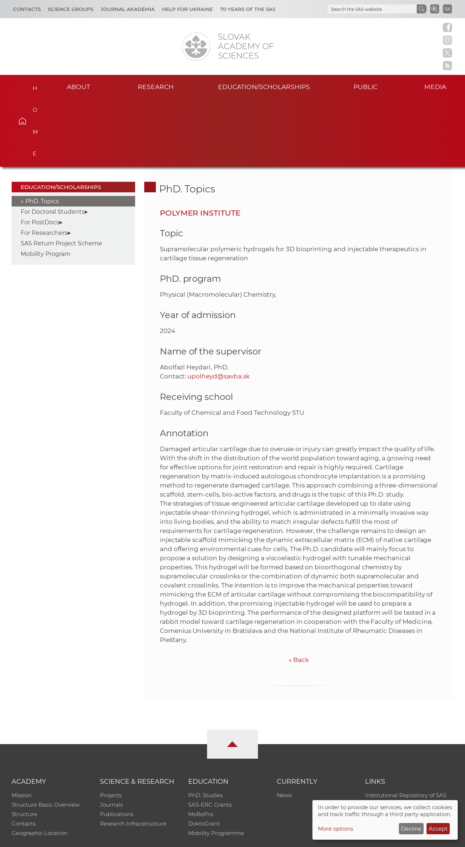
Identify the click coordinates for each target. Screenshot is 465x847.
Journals (111, 736)
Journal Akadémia (128, 9)
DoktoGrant (204, 755)
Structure (24, 746)
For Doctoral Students (53, 143)
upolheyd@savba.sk (218, 308)
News (284, 727)
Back (299, 591)
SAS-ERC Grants (210, 736)
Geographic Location (40, 765)
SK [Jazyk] (447, 9)
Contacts (27, 9)
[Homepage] (196, 46)
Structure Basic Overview (46, 736)
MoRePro (200, 746)
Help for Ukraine (187, 9)
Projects (111, 727)
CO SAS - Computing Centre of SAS (110, 838)
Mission (22, 727)
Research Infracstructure (133, 755)
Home (33, 86)
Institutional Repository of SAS (405, 727)
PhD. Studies (205, 727)
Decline (411, 828)
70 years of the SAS (247, 9)
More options (335, 828)
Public (365, 87)
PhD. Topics (42, 133)
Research (156, 87)
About (78, 87)
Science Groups (70, 9)
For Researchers (44, 164)
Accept (438, 828)
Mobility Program (45, 185)
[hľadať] (371, 9)
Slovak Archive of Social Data (403, 736)
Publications (116, 746)
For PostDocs (40, 154)
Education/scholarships (264, 87)
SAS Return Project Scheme (61, 175)
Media (435, 87)
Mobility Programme (216, 765)
